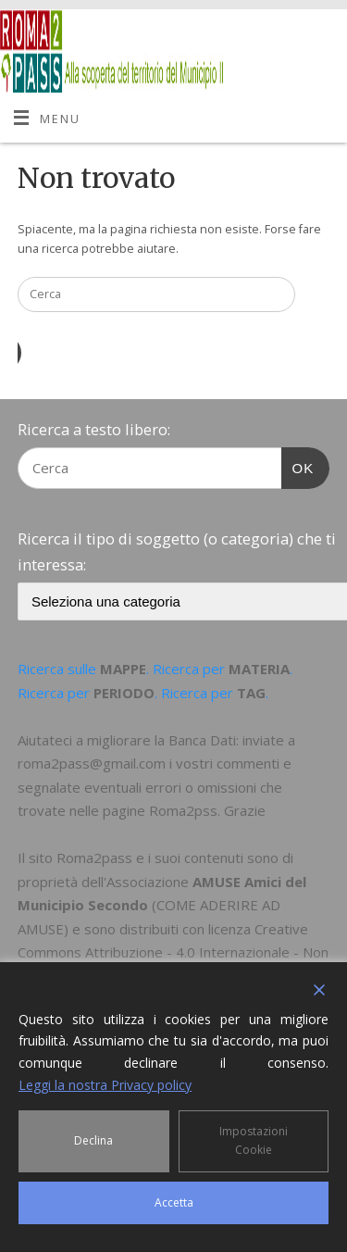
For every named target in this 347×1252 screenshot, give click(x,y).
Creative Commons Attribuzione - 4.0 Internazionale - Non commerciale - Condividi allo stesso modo (173, 952)
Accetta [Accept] (174, 1202)
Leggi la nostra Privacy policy (105, 1085)
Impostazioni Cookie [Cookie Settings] (253, 1140)
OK (298, 466)
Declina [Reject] (93, 1140)
